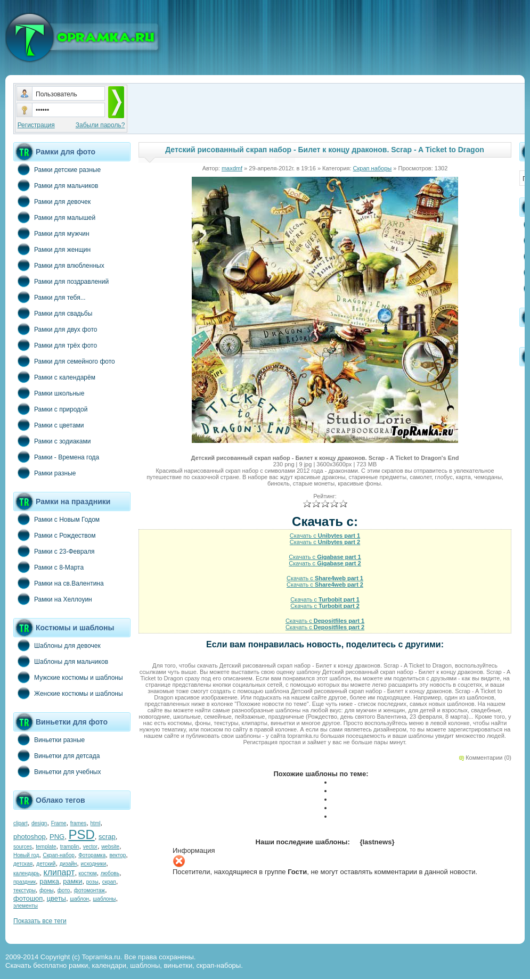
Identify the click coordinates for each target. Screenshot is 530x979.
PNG (57, 837)
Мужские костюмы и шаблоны (68, 677)
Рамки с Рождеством (54, 535)
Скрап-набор (59, 855)
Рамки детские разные (57, 169)
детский (45, 864)
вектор (118, 855)
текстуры (24, 890)
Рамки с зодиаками (52, 441)
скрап (109, 882)
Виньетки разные (49, 739)
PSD (81, 834)
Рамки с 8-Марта (48, 567)
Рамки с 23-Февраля (54, 551)
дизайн (68, 864)
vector (90, 847)
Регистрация (36, 125)
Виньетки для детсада (56, 755)
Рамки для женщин (52, 249)
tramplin (69, 847)
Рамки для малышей (54, 217)
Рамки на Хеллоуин (52, 599)
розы (92, 882)
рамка (49, 881)
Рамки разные (44, 473)
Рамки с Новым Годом (56, 519)
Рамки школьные (48, 393)
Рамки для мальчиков (55, 185)
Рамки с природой (50, 409)
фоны (46, 890)
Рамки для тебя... (49, 297)
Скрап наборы (372, 168)
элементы (25, 906)
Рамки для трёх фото (55, 345)
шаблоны (104, 899)
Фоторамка (91, 855)
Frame (59, 823)
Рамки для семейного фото (64, 361)
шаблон (79, 899)
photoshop (29, 837)
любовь (110, 873)
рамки (72, 881)
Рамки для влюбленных (58, 265)
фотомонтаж (89, 890)
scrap (107, 837)
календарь (26, 873)
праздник (24, 882)
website (110, 847)
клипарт (59, 872)
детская (22, 864)
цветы (56, 898)
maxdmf (232, 168)
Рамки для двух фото (55, 329)
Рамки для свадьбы (52, 313)
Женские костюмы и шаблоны (68, 693)
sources (22, 847)
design (39, 823)
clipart (20, 823)
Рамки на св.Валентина (58, 583)
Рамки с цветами (48, 425)
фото (64, 890)
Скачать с (325, 535)
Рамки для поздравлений (61, 281)
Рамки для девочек (52, 201)
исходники (94, 864)
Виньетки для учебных (57, 771)
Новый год (26, 855)
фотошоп (28, 898)
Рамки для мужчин (51, 233)
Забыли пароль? (100, 125)
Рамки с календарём (54, 377)
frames (78, 823)
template (46, 847)
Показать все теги (40, 921)
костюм (88, 873)
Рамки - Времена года (56, 457)
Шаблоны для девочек (57, 645)
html (96, 823)
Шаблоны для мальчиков (60, 661)
